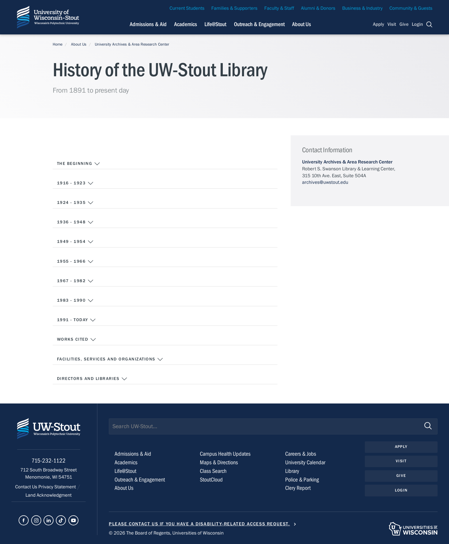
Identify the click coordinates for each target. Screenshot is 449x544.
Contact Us (26, 487)
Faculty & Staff (279, 8)
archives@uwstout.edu (325, 182)
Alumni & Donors (318, 8)
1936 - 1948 (75, 222)
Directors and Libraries (92, 379)
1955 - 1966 (75, 261)
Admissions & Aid (133, 454)
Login (417, 24)
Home (57, 44)
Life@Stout (125, 471)
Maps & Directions (219, 462)
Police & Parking (302, 479)
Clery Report (298, 488)
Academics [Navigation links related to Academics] (185, 24)
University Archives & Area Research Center (132, 44)
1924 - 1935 (75, 203)
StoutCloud (211, 479)
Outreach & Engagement (140, 479)
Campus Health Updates (225, 454)
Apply (378, 24)
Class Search (213, 471)
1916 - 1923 (75, 183)
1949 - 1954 (75, 242)
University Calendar (305, 462)
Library (292, 471)
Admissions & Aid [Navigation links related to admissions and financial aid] (148, 24)
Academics (126, 462)
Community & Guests (410, 8)
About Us (301, 24)
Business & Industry (362, 8)
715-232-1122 (48, 460)
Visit (391, 24)
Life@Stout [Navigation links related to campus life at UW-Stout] (215, 24)
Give (404, 24)
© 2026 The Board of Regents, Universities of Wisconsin (166, 533)
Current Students (187, 8)
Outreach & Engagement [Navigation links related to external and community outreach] (259, 24)
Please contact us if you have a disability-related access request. (199, 524)
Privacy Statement (57, 487)
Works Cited (76, 339)
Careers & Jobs (300, 454)
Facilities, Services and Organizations (110, 359)
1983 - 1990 (75, 300)
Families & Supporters (234, 8)
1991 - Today (76, 320)
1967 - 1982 (75, 281)
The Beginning (78, 164)
